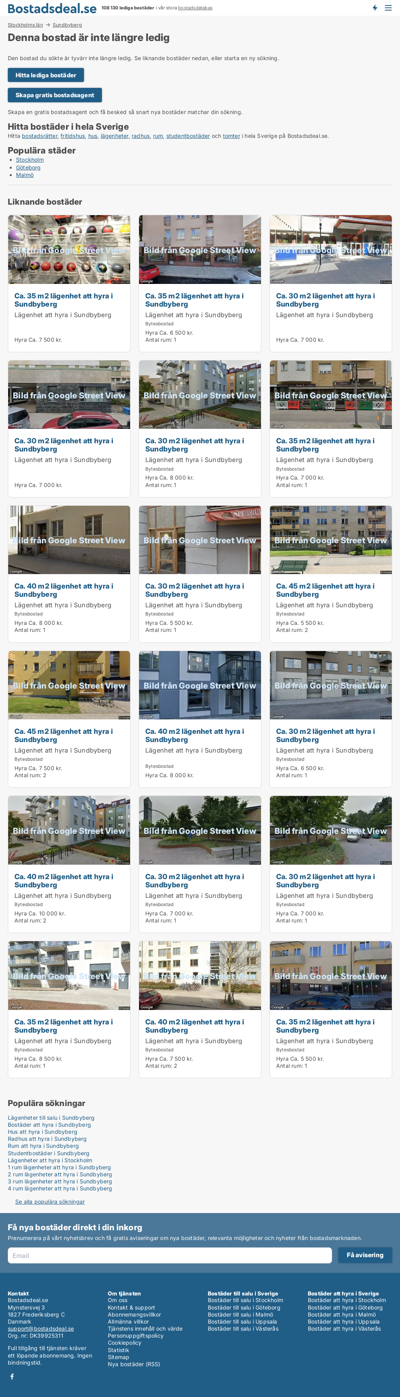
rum (158, 135)
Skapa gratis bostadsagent (55, 95)
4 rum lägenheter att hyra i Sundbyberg (60, 1188)
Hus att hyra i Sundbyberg (42, 1131)
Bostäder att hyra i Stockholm (347, 1300)
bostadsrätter (39, 135)
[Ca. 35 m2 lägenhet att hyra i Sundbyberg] (69, 283)
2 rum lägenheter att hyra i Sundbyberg (60, 1174)
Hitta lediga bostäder (46, 75)
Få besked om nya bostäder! (374, 7)
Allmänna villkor (128, 1321)
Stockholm (30, 159)
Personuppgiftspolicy (136, 1335)
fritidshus (73, 135)
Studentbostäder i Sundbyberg (49, 1153)
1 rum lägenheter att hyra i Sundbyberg (59, 1167)
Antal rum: (158, 339)
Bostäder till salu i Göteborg (244, 1307)
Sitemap (118, 1357)
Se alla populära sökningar (50, 1201)
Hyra (20, 339)
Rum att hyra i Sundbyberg (43, 1145)
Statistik (118, 1350)
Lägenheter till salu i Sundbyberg (51, 1117)
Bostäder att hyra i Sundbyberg (49, 1124)
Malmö (25, 174)
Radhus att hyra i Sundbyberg (47, 1138)
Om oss (117, 1300)
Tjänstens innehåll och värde (145, 1328)
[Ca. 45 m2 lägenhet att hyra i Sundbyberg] (331, 574)
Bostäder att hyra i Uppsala (344, 1321)
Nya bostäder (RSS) (134, 1364)
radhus (141, 135)
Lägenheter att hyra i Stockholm (50, 1160)
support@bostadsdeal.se (41, 1328)
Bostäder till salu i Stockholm (245, 1300)
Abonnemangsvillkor (134, 1314)
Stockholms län (25, 24)
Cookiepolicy (124, 1342)
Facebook (12, 1376)
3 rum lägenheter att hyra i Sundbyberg (60, 1181)
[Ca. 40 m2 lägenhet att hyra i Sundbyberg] (69, 574)
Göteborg (28, 167)
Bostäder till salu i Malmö (240, 1314)
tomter (231, 135)
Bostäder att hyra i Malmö (342, 1314)
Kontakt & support (131, 1307)
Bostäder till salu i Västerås (243, 1328)
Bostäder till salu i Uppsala (242, 1321)
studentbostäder (188, 135)
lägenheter (115, 135)
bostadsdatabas (195, 8)
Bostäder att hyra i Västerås (344, 1328)
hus (93, 135)
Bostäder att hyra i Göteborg (345, 1307)
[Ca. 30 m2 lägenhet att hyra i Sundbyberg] (331, 283)
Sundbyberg (67, 25)
